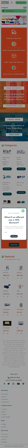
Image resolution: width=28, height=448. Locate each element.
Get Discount (14, 236)
